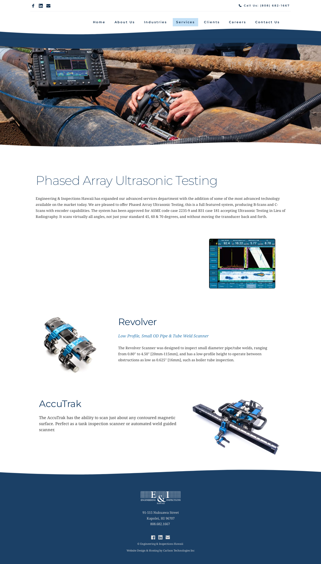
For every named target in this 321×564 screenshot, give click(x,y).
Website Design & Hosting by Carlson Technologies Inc (161, 550)
